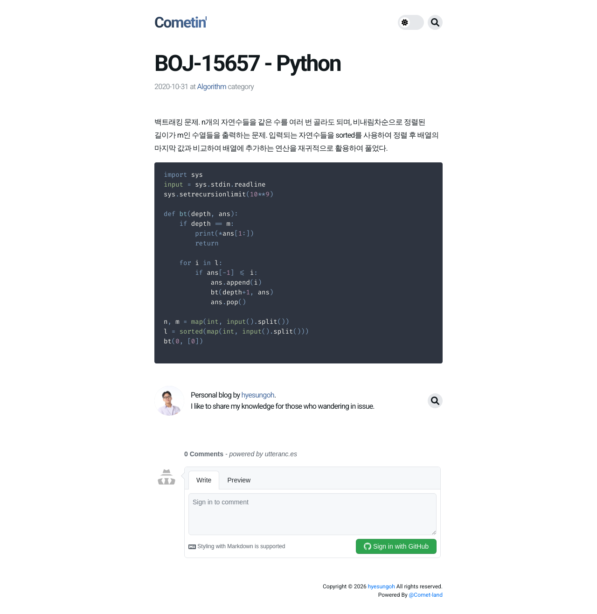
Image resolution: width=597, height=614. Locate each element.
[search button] (435, 22)
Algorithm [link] (211, 86)
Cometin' (180, 22)
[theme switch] (411, 22)
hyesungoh (381, 586)
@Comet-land (426, 595)
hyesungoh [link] (257, 395)
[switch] (411, 22)
